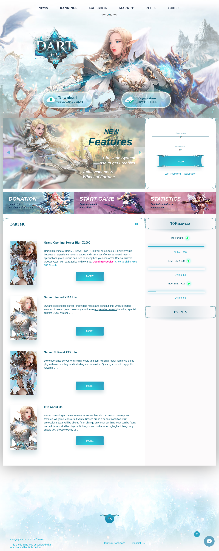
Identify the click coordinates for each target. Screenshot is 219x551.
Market (126, 8)
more (90, 276)
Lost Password (173, 173)
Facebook (98, 8)
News (43, 8)
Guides (174, 8)
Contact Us (138, 543)
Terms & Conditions (114, 543)
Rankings (68, 8)
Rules (151, 8)
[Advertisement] (109, 490)
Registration (189, 173)
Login (180, 161)
